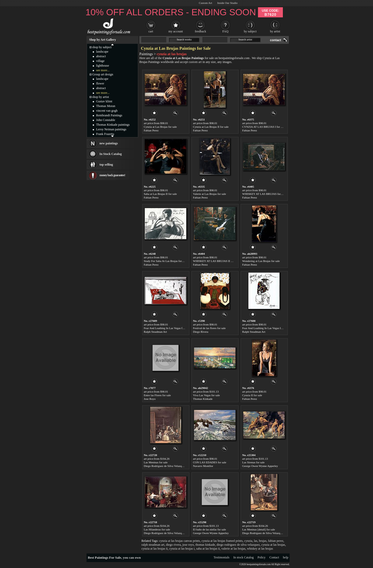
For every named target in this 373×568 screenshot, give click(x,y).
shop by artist (100, 97)
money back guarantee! (112, 175)
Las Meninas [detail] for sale (258, 529)
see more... (103, 70)
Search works (184, 39)
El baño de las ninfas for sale (209, 529)
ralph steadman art (152, 544)
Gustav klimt (104, 101)
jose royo (188, 544)
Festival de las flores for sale (209, 328)
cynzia (248, 541)
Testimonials (221, 557)
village (100, 61)
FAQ (225, 31)
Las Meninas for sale (156, 462)
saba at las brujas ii (208, 548)
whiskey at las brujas (260, 548)
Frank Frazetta (105, 134)
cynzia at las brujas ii (154, 548)
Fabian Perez (151, 130)
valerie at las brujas (233, 548)
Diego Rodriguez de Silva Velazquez (165, 465)
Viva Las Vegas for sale (206, 395)
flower (100, 83)
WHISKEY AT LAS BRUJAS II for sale (216, 260)
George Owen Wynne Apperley (260, 465)
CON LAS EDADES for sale (209, 462)
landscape (102, 51)
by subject (250, 31)
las (255, 541)
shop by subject (102, 47)
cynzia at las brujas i (182, 548)
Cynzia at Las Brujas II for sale (210, 126)
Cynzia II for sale (252, 395)
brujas (263, 541)
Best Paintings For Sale (104, 557)
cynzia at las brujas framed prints (222, 541)
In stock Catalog (243, 557)
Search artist (245, 39)
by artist (275, 31)
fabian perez (275, 541)
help (285, 557)
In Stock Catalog (110, 154)
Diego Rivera (200, 331)
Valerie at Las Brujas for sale (209, 193)
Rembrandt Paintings (109, 115)
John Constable (105, 120)
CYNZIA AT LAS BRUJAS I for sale (263, 126)
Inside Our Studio (227, 2)
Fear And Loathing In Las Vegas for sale (167, 328)
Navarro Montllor (203, 465)
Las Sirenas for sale (253, 462)
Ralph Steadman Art (155, 331)
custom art (195, 62)
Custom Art (205, 2)
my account (175, 31)
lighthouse (102, 65)
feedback (200, 31)
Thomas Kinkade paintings (113, 124)
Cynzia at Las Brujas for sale (160, 126)
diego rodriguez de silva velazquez (238, 544)
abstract (101, 56)
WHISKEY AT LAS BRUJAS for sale (264, 193)
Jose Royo (150, 398)
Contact (274, 557)
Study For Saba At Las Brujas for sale (165, 260)
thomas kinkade (205, 544)
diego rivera (173, 544)
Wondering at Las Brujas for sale (261, 260)
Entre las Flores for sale (157, 395)
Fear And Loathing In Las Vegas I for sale (266, 328)
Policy (261, 557)
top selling (106, 164)
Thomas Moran (105, 106)
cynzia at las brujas (273, 544)
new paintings (108, 143)
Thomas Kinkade (202, 398)
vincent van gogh (107, 110)
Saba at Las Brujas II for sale (160, 193)
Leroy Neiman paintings (111, 129)
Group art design (102, 74)
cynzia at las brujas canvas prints (179, 541)
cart (150, 31)
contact (275, 40)
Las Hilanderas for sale (157, 529)
